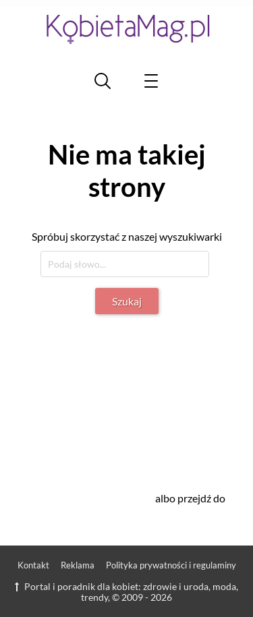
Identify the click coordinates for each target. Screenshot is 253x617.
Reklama (77, 565)
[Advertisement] (140, 395)
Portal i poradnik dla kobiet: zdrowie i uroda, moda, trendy (126, 592)
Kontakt (33, 565)
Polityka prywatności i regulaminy (171, 565)
